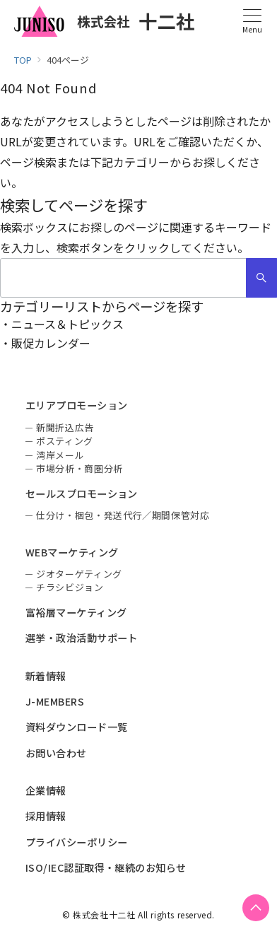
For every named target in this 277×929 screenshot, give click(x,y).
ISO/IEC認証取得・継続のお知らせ (106, 867)
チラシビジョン (70, 587)
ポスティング (64, 441)
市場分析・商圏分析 (79, 468)
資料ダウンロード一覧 (76, 727)
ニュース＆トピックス (67, 323)
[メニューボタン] (252, 21)
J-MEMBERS (54, 701)
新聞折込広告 (65, 427)
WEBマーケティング (72, 552)
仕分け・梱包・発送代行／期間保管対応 (123, 515)
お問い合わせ (56, 753)
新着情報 (45, 676)
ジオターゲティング (79, 573)
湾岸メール (60, 455)
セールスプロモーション (81, 493)
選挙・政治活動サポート (81, 638)
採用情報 (45, 816)
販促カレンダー (50, 342)
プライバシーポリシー (76, 842)
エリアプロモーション (76, 405)
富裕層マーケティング (76, 612)
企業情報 (45, 790)
